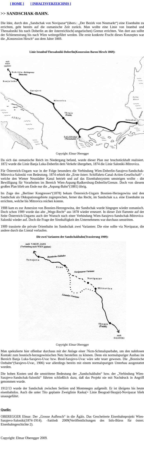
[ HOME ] (17, 4)
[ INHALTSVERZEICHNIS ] (50, 4)
